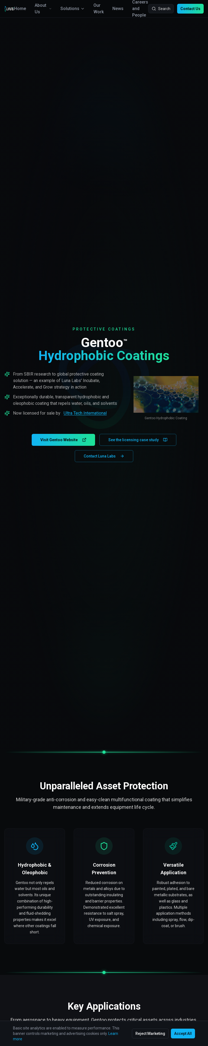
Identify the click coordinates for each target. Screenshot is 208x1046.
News (117, 8)
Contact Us (190, 9)
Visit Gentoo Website (63, 440)
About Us (43, 8)
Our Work (98, 8)
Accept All (183, 1033)
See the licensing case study (137, 440)
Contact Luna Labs (104, 456)
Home (20, 8)
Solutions (72, 8)
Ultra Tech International (85, 413)
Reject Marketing (150, 1033)
